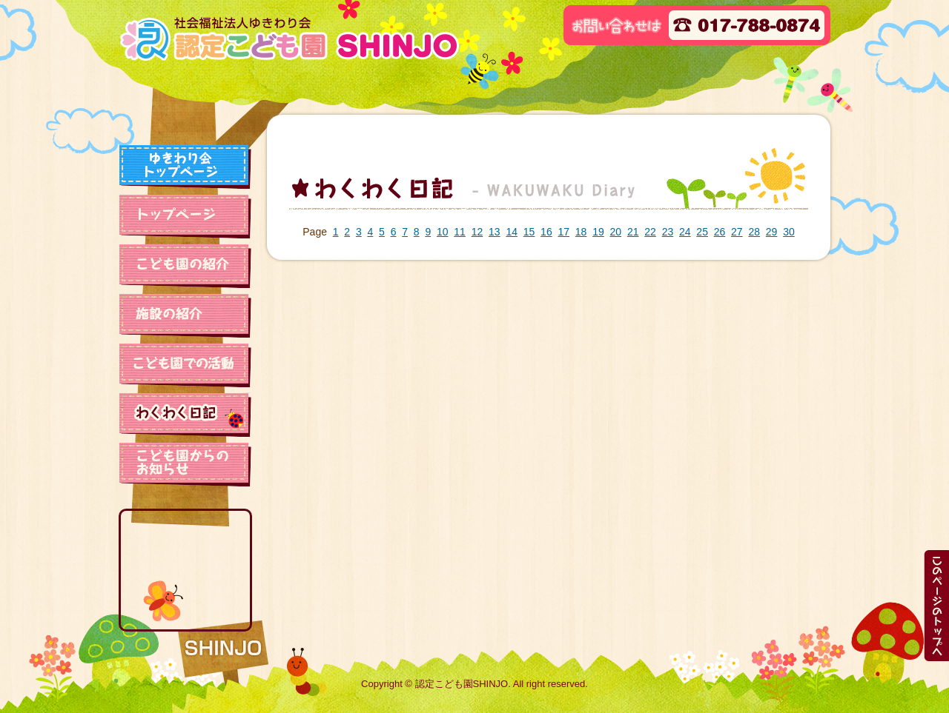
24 (685, 232)
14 (512, 232)
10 (443, 232)
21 (633, 232)
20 (616, 232)
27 (737, 232)
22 (650, 232)
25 (702, 232)
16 (546, 232)
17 (563, 232)
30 (789, 232)
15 (529, 232)
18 (581, 232)
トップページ (185, 216)
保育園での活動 (185, 365)
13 (494, 232)
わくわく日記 (185, 414)
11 (460, 232)
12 (477, 232)
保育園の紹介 (185, 266)
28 (754, 232)
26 (720, 232)
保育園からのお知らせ (185, 464)
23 (668, 232)
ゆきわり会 (185, 166)
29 (772, 232)
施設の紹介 (185, 315)
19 (598, 232)
